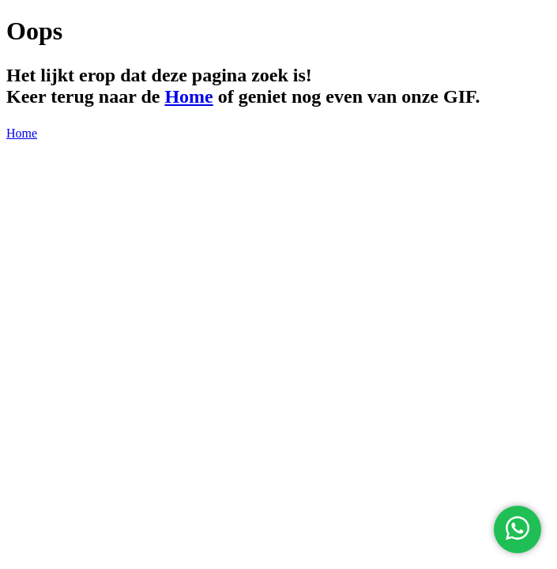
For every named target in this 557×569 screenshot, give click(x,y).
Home (188, 96)
